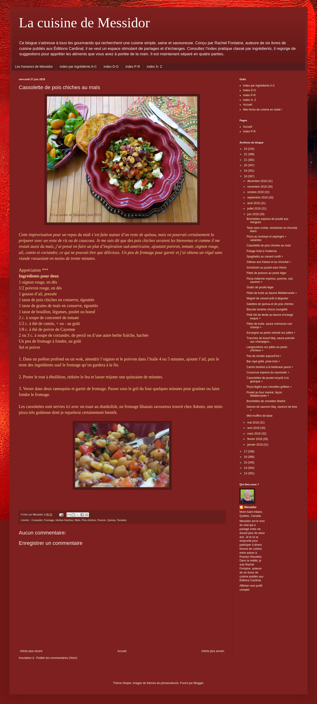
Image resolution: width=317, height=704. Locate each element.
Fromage (49, 520)
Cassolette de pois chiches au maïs (269, 245)
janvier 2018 (255, 444)
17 (246, 451)
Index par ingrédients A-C (78, 66)
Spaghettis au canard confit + (265, 256)
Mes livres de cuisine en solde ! (262, 109)
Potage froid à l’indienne (262, 251)
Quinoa (111, 520)
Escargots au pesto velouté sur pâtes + (271, 332)
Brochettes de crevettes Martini (266, 401)
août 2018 (254, 203)
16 (246, 457)
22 (246, 154)
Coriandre (37, 520)
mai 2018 (253, 422)
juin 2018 (253, 214)
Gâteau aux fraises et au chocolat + (269, 262)
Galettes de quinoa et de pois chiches (270, 304)
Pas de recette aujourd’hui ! (264, 356)
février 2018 (255, 439)
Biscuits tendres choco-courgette (267, 309)
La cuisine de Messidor (84, 22)
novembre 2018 (257, 186)
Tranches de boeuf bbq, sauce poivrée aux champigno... (270, 339)
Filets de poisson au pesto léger (266, 273)
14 (246, 468)
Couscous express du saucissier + (268, 372)
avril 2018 (253, 428)
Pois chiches (89, 520)
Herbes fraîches (64, 520)
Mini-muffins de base (260, 415)
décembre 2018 (257, 181)
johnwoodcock (169, 683)
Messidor (250, 507)
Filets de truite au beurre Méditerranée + (272, 293)
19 (246, 170)
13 (246, 473)
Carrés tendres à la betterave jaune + (270, 367)
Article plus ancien (212, 651)
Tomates (122, 520)
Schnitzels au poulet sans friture (266, 267)
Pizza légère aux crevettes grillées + (269, 386)
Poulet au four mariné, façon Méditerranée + (264, 394)
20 (246, 165)
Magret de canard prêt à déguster (267, 298)
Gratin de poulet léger (260, 287)
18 (246, 176)
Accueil (122, 651)
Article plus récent (31, 651)
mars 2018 (254, 433)
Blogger (198, 683)
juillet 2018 (254, 208)
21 (246, 160)
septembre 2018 (257, 197)
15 (246, 462)
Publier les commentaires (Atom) (56, 658)
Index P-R (132, 66)
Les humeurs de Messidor (34, 66)
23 (246, 148)
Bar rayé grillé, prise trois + (263, 361)
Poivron (101, 520)
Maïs (77, 520)
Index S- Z (154, 66)
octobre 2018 (255, 192)
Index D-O (111, 66)
